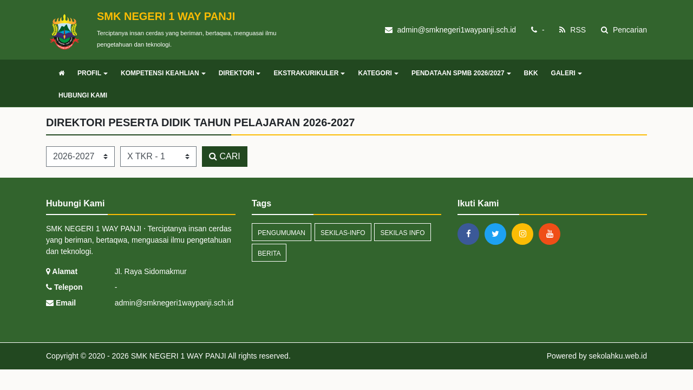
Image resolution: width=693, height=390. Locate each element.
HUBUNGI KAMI (82, 95)
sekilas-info (343, 233)
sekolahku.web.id (618, 356)
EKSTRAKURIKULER (309, 73)
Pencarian (624, 29)
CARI (224, 156)
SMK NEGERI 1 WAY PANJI (177, 356)
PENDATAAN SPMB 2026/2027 (461, 73)
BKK (531, 73)
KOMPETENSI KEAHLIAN (163, 73)
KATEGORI (378, 73)
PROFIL (92, 73)
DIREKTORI (240, 73)
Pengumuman (281, 233)
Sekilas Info (402, 233)
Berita (269, 253)
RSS (572, 29)
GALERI (566, 73)
